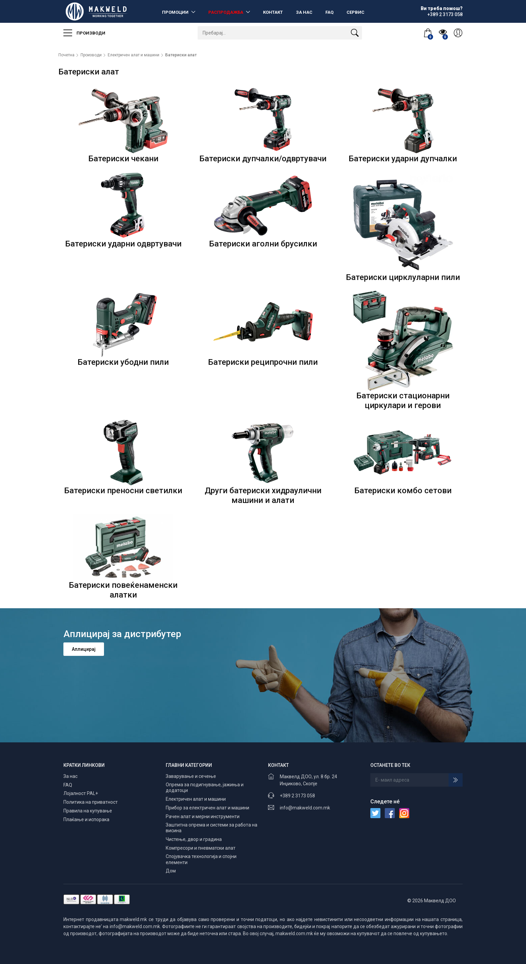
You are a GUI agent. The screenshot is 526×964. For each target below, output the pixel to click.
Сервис (355, 12)
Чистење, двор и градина (194, 839)
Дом (171, 870)
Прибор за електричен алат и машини (207, 807)
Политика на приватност (90, 802)
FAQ (329, 12)
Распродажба (226, 12)
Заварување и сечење (191, 776)
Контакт (273, 12)
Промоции (176, 12)
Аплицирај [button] (84, 649)
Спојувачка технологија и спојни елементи (201, 859)
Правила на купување (87, 810)
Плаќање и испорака (86, 819)
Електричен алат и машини (133, 55)
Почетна (66, 55)
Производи (84, 33)
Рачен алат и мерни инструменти (203, 816)
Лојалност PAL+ (80, 793)
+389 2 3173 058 (297, 795)
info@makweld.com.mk (305, 807)
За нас (304, 12)
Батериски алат (181, 55)
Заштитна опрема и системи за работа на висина (211, 828)
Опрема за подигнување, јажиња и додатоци (205, 787)
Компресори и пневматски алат (200, 848)
